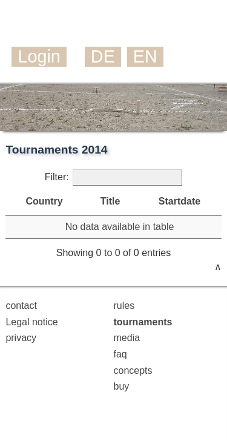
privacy (20, 338)
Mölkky (70, 26)
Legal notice (31, 322)
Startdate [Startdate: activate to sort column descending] (179, 201)
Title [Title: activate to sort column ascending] (110, 201)
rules (124, 305)
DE (103, 56)
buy (122, 386)
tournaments (143, 322)
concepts (133, 370)
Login (39, 56)
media (127, 338)
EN (145, 56)
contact (21, 305)
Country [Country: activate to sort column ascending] (43, 201)
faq (120, 354)
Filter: (114, 177)
